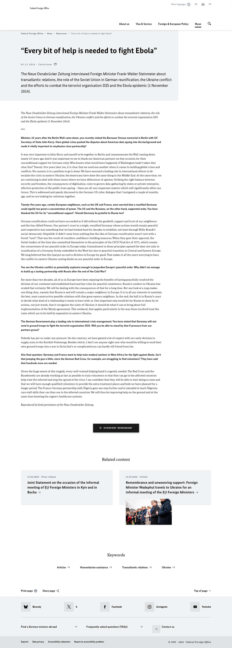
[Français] (210, 4)
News (198, 23)
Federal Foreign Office (33, 33)
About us (124, 23)
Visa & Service (144, 23)
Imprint (24, 641)
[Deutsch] (196, 4)
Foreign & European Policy (173, 23)
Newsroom (62, 33)
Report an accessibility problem (89, 641)
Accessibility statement (59, 641)
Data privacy (38, 641)
